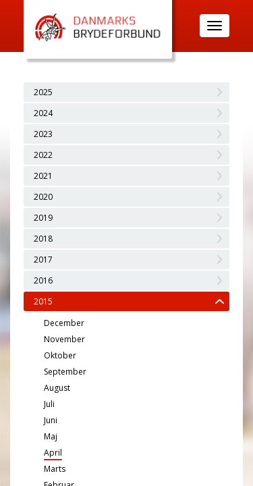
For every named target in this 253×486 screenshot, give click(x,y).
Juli (49, 404)
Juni (50, 420)
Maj (50, 436)
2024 (43, 113)
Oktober (60, 355)
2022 (43, 155)
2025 (43, 92)
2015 (43, 301)
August (57, 388)
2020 (43, 196)
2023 (43, 134)
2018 (43, 238)
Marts (54, 469)
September (65, 371)
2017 (43, 259)
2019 (43, 217)
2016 (43, 280)
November (64, 339)
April (53, 452)
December (64, 323)
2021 (43, 176)
